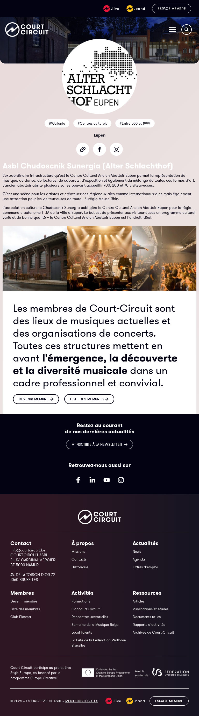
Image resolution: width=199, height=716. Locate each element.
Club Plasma (20, 616)
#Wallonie (57, 123)
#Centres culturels (92, 123)
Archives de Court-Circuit (153, 632)
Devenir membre (23, 601)
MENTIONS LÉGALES (81, 701)
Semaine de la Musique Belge (95, 624)
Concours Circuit (86, 609)
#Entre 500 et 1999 (135, 123)
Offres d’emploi (145, 567)
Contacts (79, 559)
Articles (138, 601)
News (137, 551)
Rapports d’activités (149, 624)
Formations (81, 601)
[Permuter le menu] (172, 29)
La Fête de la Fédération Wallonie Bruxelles (99, 643)
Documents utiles (147, 616)
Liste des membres (25, 609)
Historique (80, 567)
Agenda (139, 559)
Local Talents (82, 632)
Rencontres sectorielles (90, 616)
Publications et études (150, 609)
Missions (78, 551)
